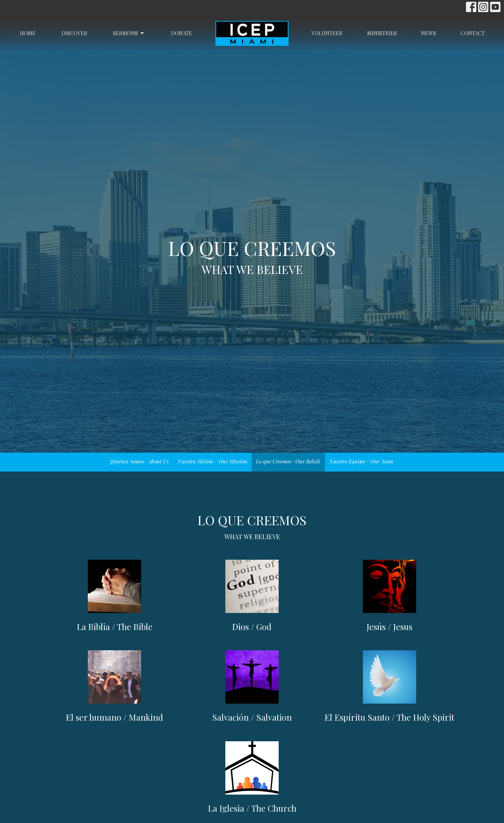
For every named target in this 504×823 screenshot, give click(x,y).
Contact (473, 33)
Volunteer (327, 33)
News (428, 33)
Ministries (382, 33)
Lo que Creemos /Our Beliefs (288, 461)
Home (28, 33)
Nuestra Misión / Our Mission (212, 461)
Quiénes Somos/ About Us (139, 461)
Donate (181, 33)
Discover (74, 33)
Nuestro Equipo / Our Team (361, 461)
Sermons (129, 33)
